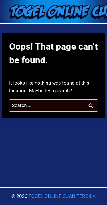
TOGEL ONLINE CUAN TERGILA (62, 196)
